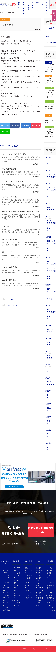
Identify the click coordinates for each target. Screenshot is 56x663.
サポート (38, 585)
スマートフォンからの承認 (12, 181)
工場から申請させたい (11, 267)
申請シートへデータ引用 (6, 577)
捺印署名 (16, 600)
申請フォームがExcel (6, 571)
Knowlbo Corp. (52, 649)
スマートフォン (10, 305)
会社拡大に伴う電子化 (11, 196)
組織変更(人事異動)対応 (6, 608)
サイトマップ (28, 635)
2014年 (48, 364)
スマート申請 (17, 591)
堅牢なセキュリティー (6, 599)
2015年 (48, 351)
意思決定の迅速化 (9, 168)
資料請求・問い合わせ (40, 635)
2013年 (48, 378)
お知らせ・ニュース (39, 579)
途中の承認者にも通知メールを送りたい (49, 108)
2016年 (48, 338)
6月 (53, 188)
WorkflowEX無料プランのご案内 (40, 572)
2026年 (48, 157)
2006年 (48, 443)
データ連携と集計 (6, 584)
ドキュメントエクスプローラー (17, 575)
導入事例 (32, 4)
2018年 (48, 305)
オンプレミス (28, 6)
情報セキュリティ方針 (16, 635)
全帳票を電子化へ (9, 280)
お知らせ (52, 28)
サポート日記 (49, 88)
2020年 (48, 257)
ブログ (42, 4)
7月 (51, 175)
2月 (55, 175)
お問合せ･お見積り (52, 5)
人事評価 (5, 226)
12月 (48, 221)
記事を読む (36, 164)
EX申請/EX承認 (17, 569)
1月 (53, 208)
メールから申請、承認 (6, 594)
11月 (48, 208)
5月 (53, 175)
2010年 (48, 417)
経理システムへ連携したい (49, 121)
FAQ (37, 2)
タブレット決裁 (17, 586)
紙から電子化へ (8, 252)
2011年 (48, 404)
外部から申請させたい (11, 239)
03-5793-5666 (13, 530)
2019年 (48, 285)
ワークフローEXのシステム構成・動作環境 (39, 591)
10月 (50, 221)
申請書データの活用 (49, 82)
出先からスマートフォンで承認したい (49, 95)
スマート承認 (17, 596)
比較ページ (28, 598)
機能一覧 (19, 4)
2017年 (48, 325)
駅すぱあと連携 (29, 576)
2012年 (48, 391)
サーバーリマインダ (17, 604)
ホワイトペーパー (46, 8)
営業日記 (5, 20)
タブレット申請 (17, 581)
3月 (48, 162)
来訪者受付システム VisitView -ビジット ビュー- (39, 603)
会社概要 (5, 635)
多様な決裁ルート (6, 604)
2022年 (48, 216)
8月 (49, 175)
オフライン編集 (6, 589)
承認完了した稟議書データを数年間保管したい (20, 211)
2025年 (48, 170)
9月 (48, 175)
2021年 (48, 237)
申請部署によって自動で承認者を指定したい (49, 135)
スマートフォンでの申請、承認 (14, 153)
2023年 (48, 203)
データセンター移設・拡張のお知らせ (49, 69)
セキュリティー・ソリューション (28, 592)
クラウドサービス (23, 8)
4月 (55, 188)
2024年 (48, 183)
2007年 (48, 430)
